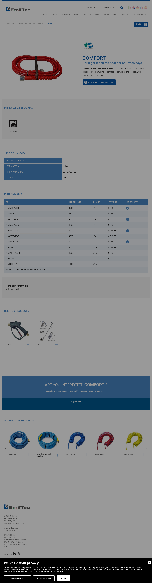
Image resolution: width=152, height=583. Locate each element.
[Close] (149, 562)
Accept (63, 578)
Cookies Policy (61, 571)
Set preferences (17, 578)
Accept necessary (44, 578)
